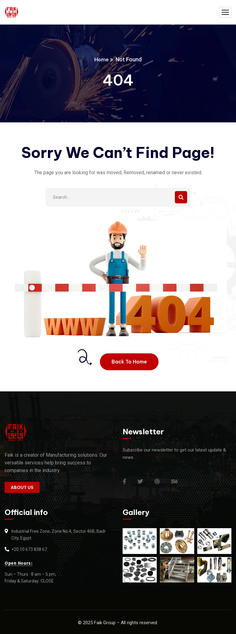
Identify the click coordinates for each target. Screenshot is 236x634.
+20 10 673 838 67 (29, 549)
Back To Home (129, 362)
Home (101, 59)
